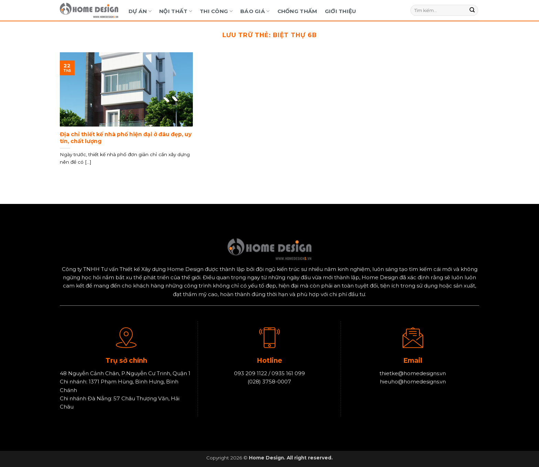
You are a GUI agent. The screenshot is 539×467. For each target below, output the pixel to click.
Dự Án (140, 11)
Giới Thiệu (340, 11)
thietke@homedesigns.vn (413, 373)
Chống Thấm (297, 11)
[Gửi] (472, 10)
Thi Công (216, 11)
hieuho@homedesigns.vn (413, 382)
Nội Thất (175, 11)
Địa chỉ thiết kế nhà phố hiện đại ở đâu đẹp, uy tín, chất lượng (125, 137)
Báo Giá (255, 11)
